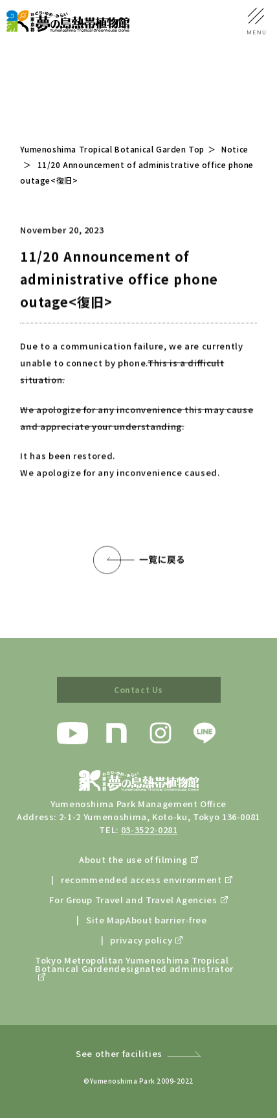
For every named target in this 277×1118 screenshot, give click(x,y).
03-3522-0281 (149, 829)
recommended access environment (141, 879)
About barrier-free (166, 920)
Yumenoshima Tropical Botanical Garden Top (112, 148)
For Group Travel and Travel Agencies (133, 899)
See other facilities (119, 1053)
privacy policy (141, 940)
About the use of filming (133, 859)
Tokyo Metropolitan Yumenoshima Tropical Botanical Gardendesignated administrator (134, 965)
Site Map (106, 920)
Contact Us (138, 689)
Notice (235, 148)
